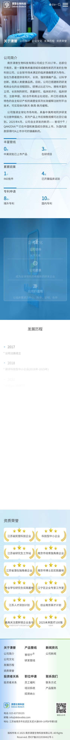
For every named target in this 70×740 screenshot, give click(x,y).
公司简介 (24, 41)
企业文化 (37, 41)
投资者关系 (10, 682)
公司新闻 (51, 653)
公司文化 (9, 659)
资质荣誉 (61, 41)
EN (53, 5)
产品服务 (51, 688)
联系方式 (51, 682)
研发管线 (30, 660)
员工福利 (30, 682)
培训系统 (30, 688)
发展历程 (49, 41)
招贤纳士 (30, 693)
